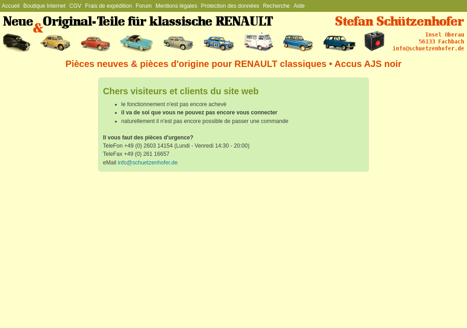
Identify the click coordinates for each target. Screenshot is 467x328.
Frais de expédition (108, 6)
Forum (144, 6)
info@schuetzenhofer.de (147, 162)
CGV (75, 6)
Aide (299, 6)
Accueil (11, 6)
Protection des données (230, 6)
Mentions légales (176, 6)
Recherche (276, 6)
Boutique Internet (44, 6)
